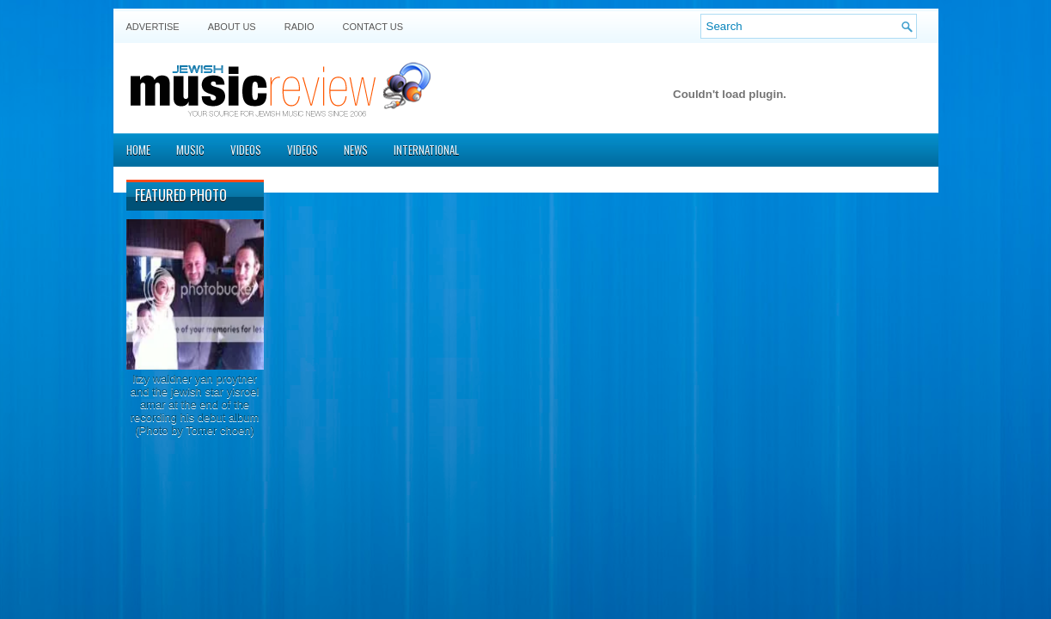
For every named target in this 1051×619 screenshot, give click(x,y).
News (356, 149)
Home (138, 149)
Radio (299, 26)
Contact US (373, 26)
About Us (232, 26)
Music (190, 149)
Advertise (153, 26)
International (426, 149)
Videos (245, 149)
